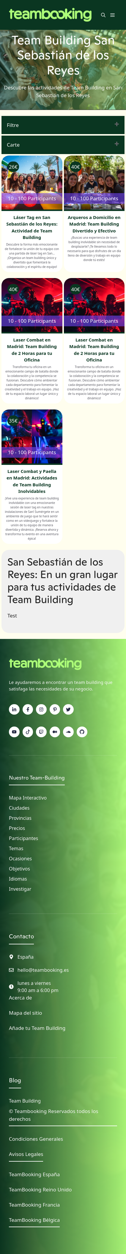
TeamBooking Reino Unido (40, 1189)
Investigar (20, 889)
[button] (103, 15)
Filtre (13, 125)
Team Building (25, 1101)
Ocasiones (20, 858)
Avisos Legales (26, 1154)
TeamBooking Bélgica (34, 1219)
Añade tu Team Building (37, 1028)
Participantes (23, 838)
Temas (16, 848)
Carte (13, 144)
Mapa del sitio (25, 1012)
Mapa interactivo (28, 797)
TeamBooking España (34, 1174)
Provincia (19, 818)
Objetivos (19, 868)
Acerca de (20, 997)
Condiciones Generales (36, 1138)
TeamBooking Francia (34, 1204)
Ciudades (19, 808)
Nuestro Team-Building (37, 777)
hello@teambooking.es (43, 970)
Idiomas (18, 879)
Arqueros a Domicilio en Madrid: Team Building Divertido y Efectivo (94, 224)
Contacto (21, 936)
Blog (15, 1080)
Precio (16, 828)
